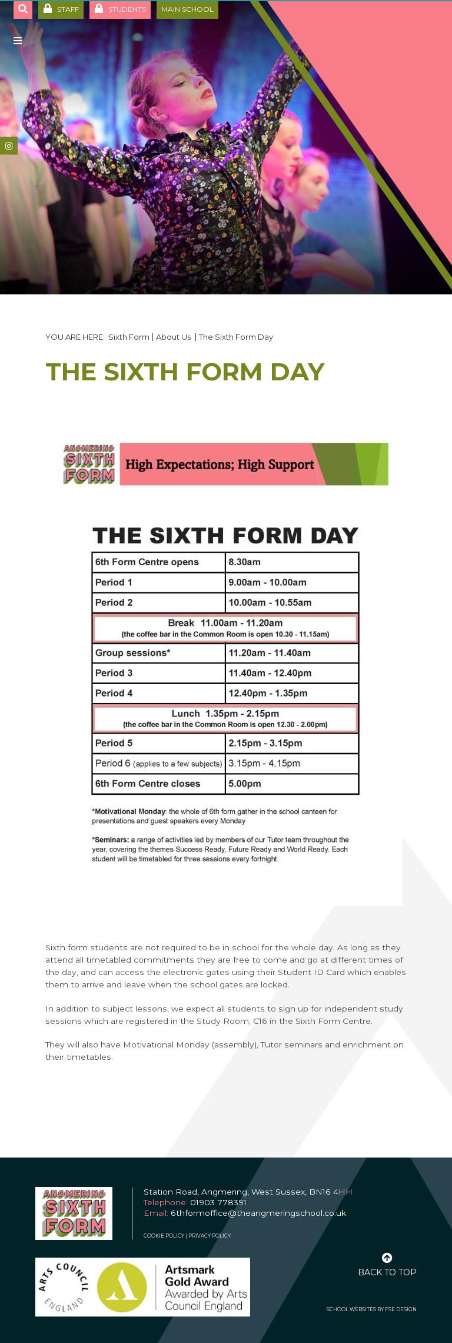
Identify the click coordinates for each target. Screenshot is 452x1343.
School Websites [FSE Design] (351, 1309)
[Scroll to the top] (387, 1263)
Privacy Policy (209, 1236)
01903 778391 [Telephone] (218, 1202)
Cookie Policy (164, 1236)
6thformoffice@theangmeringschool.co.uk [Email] (258, 1213)
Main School (187, 9)
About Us (174, 336)
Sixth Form (128, 336)
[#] (9, 146)
